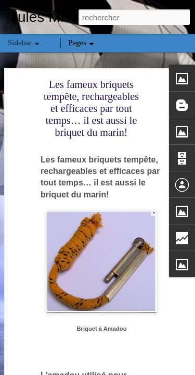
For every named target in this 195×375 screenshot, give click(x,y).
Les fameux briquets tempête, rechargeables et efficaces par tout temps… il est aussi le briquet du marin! (91, 108)
